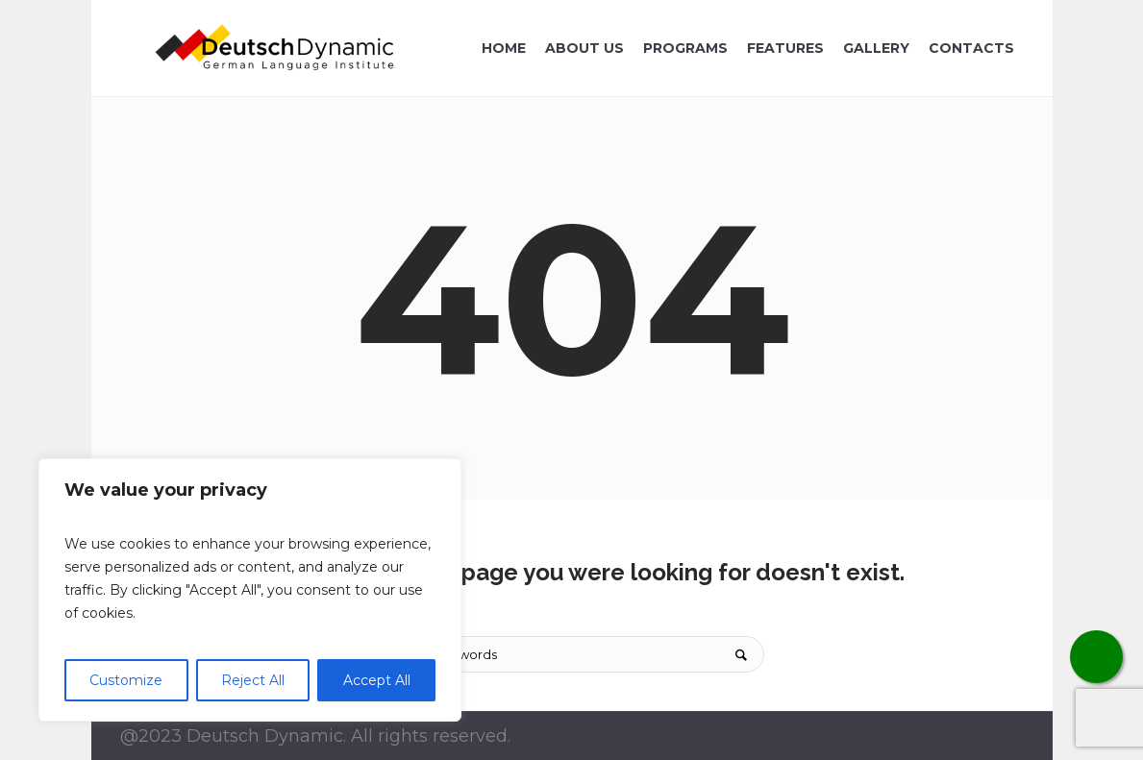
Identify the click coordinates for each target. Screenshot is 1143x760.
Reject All (253, 680)
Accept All (376, 680)
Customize (125, 680)
